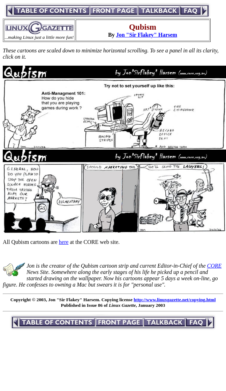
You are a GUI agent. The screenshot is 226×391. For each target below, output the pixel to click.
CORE (214, 266)
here (64, 242)
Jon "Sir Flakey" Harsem (146, 35)
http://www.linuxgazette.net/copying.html (175, 299)
